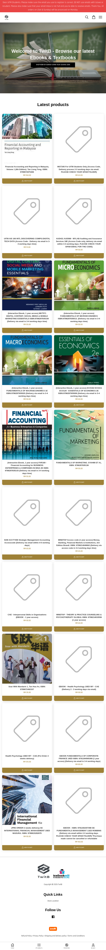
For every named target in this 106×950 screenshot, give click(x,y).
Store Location (53, 901)
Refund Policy (26, 936)
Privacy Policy (38, 936)
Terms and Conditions (76, 936)
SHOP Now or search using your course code (53, 65)
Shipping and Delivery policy (55, 936)
